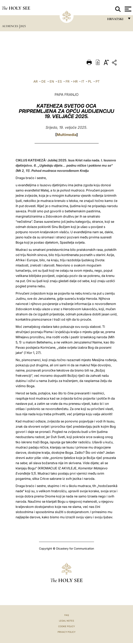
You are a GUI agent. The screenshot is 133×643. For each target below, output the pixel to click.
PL (90, 81)
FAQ (66, 615)
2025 (23, 26)
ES (60, 81)
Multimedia (66, 135)
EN (52, 81)
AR (35, 81)
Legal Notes (66, 620)
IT (82, 81)
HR (75, 81)
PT (98, 81)
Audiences (10, 26)
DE (43, 81)
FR (67, 81)
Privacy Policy (66, 632)
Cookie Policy (66, 626)
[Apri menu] (127, 9)
